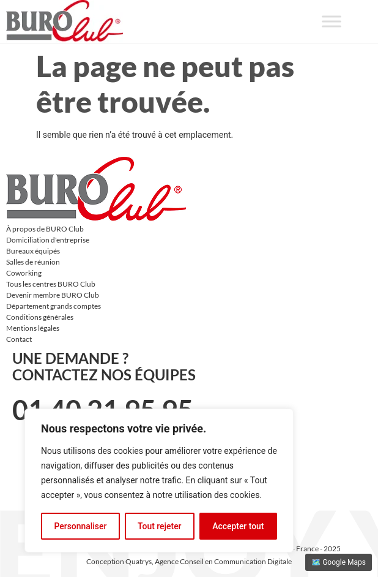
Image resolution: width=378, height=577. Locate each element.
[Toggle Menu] (331, 21)
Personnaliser (80, 526)
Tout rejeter (160, 526)
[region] (159, 480)
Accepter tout (238, 526)
